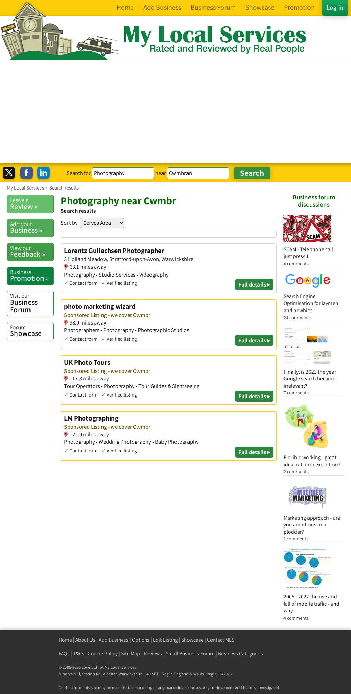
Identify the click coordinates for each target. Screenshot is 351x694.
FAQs (64, 653)
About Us (85, 639)
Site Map (130, 653)
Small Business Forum (190, 653)
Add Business (114, 639)
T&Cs (78, 653)
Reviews (153, 653)
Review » (31, 203)
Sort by (69, 223)
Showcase (31, 330)
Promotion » (31, 275)
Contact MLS (220, 639)
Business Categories (240, 653)
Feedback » (31, 251)
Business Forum (31, 303)
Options (140, 639)
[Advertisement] (175, 112)
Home (65, 639)
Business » (31, 227)
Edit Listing (165, 639)
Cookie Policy (103, 653)
